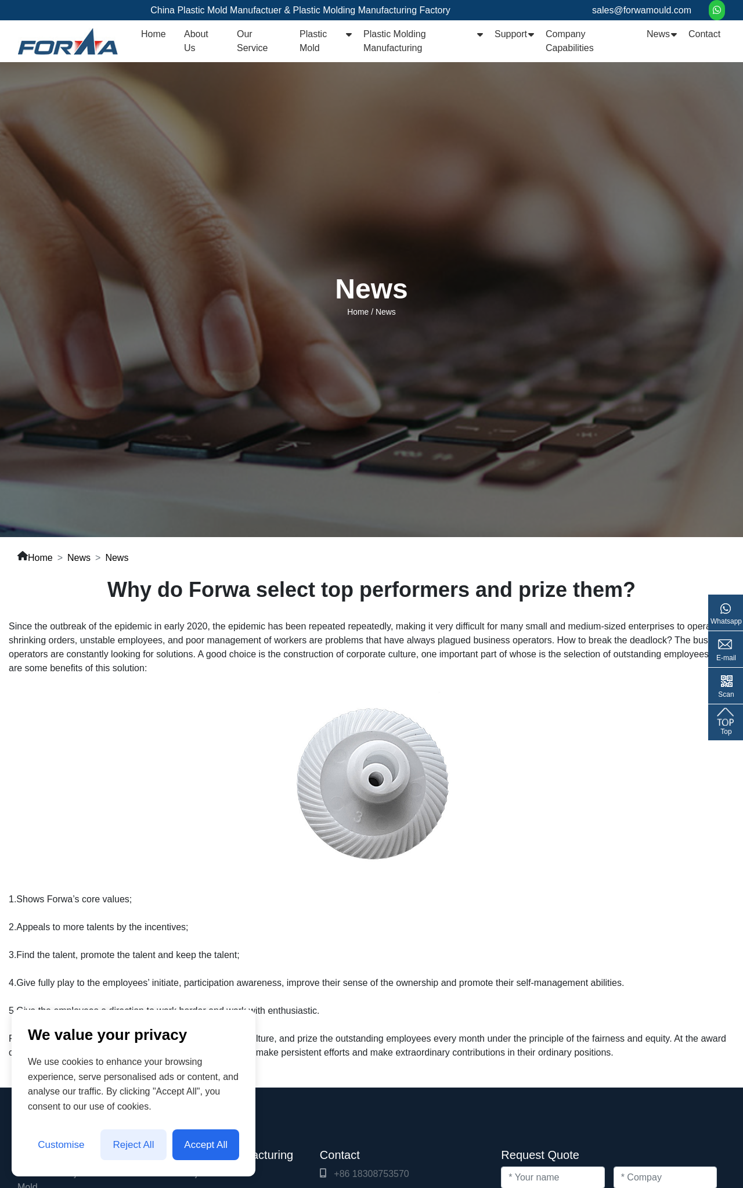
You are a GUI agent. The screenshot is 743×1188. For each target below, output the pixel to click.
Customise (61, 1144)
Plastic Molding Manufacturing (394, 41)
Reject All (133, 1144)
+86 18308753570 (371, 1174)
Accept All (206, 1144)
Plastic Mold (313, 41)
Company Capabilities (570, 41)
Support (511, 34)
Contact (704, 34)
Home (153, 34)
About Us (196, 41)
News (658, 34)
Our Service (252, 41)
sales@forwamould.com (641, 10)
